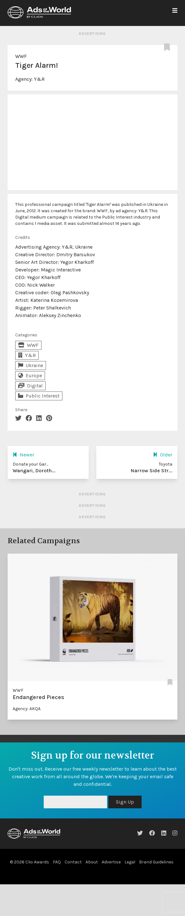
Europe (30, 375)
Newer (23, 455)
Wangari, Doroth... (34, 471)
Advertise (111, 862)
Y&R (39, 79)
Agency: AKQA (27, 708)
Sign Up (125, 802)
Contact (73, 862)
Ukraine (30, 365)
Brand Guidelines (156, 862)
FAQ (57, 862)
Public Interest (39, 396)
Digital (30, 386)
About (92, 862)
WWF (21, 56)
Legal (129, 862)
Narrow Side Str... (151, 471)
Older (162, 455)
